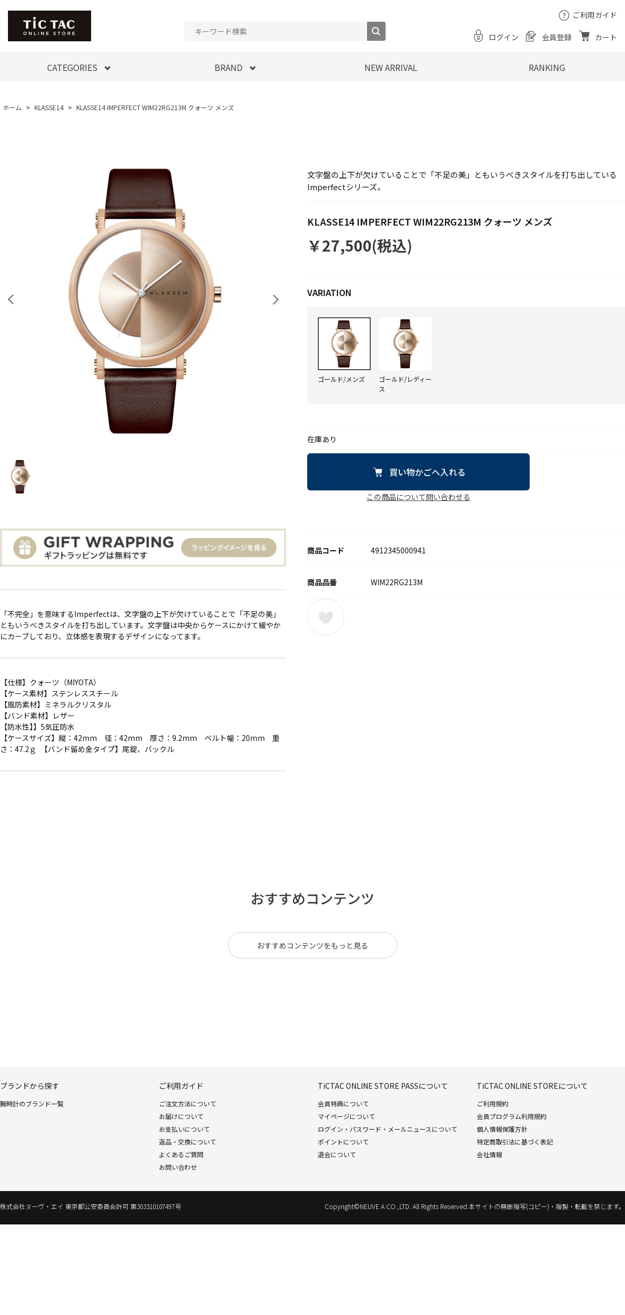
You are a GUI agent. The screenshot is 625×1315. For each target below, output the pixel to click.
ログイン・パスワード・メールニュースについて (387, 1128)
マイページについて (346, 1116)
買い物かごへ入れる (427, 472)
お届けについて (181, 1116)
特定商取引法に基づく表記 (515, 1141)
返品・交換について (187, 1141)
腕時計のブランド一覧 (32, 1103)
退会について (337, 1154)
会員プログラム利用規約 (512, 1116)
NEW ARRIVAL (390, 67)
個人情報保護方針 (502, 1128)
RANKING (547, 67)
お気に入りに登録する (325, 617)
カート (606, 37)
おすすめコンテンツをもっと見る (312, 945)
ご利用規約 (492, 1103)
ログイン (504, 37)
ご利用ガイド (595, 15)
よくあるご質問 (181, 1154)
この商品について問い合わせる (418, 496)
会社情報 (489, 1154)
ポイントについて (343, 1141)
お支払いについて (184, 1128)
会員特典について (343, 1103)
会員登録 (557, 37)
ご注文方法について (187, 1103)
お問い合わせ (178, 1166)
